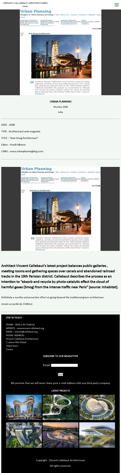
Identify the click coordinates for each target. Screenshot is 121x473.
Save (60, 374)
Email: (47, 365)
